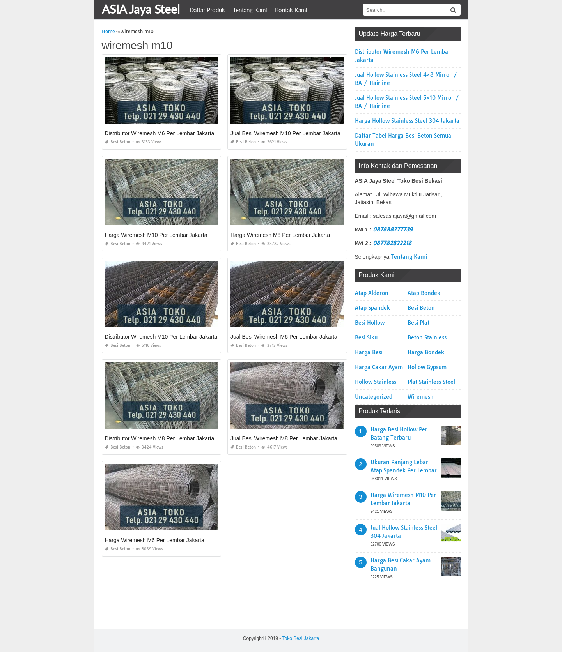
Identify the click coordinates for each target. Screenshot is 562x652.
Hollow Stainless (375, 381)
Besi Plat (418, 322)
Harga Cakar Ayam (379, 367)
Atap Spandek (372, 307)
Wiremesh (421, 396)
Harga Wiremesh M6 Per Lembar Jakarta (154, 540)
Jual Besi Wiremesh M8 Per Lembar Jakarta (283, 438)
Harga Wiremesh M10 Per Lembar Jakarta (156, 235)
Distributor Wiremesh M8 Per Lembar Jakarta (160, 438)
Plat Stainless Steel (431, 381)
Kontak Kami (291, 9)
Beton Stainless (427, 337)
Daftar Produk (207, 9)
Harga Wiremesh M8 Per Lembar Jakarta (280, 235)
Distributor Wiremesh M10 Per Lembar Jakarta (161, 337)
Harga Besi (369, 352)
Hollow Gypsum (427, 367)
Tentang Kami (250, 9)
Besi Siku (366, 337)
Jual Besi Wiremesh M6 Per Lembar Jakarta (283, 337)
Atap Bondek (424, 293)
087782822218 (392, 243)
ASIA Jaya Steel (141, 9)
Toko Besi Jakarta (300, 638)
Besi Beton (117, 142)
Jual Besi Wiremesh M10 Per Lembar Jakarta (285, 133)
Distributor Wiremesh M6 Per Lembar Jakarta (160, 133)
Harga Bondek (426, 352)
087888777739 (393, 229)
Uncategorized (373, 396)
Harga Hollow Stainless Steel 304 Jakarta (407, 120)
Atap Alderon (371, 293)
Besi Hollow (370, 322)
